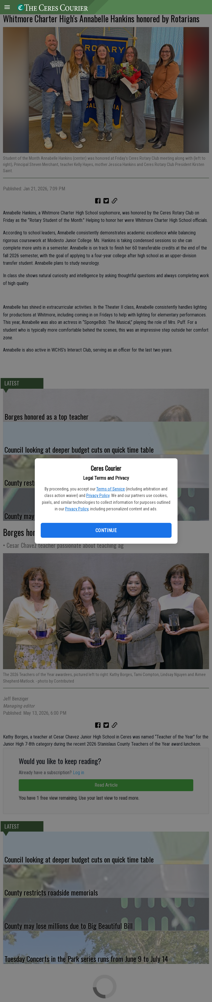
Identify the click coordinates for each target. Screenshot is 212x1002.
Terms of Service (110, 489)
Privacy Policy (97, 495)
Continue (106, 530)
